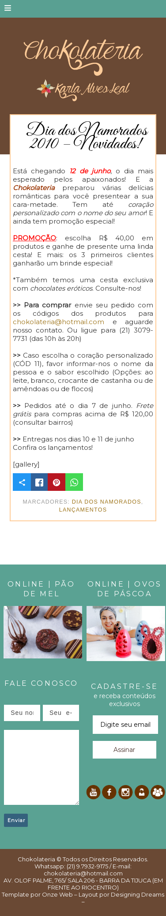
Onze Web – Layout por (75, 894)
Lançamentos (83, 510)
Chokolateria (36, 859)
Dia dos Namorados (106, 502)
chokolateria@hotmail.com (58, 322)
